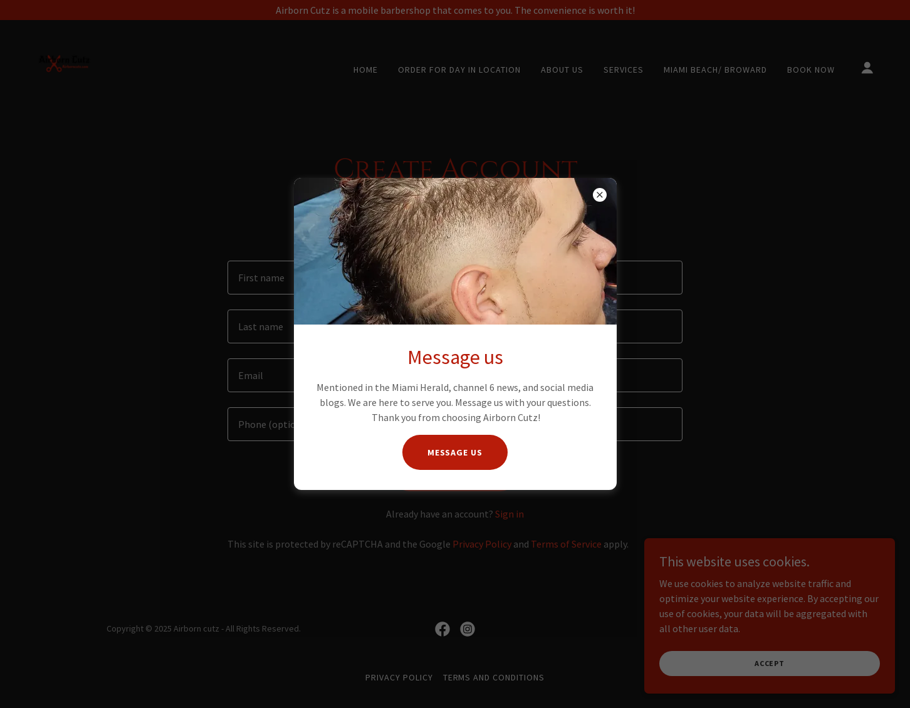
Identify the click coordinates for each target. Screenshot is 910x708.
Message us (455, 452)
